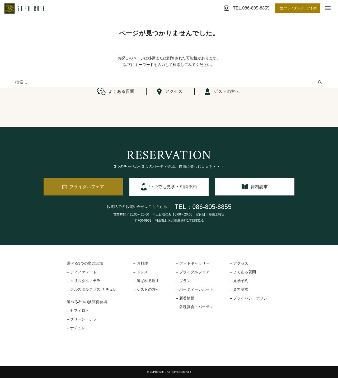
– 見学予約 (239, 281)
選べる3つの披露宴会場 (87, 302)
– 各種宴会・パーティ (194, 307)
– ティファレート (82, 272)
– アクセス (239, 263)
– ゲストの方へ (146, 289)
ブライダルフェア (86, 186)
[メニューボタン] (327, 8)
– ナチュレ (76, 328)
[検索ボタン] (320, 82)
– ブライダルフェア (193, 272)
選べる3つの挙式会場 (85, 263)
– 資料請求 (239, 289)
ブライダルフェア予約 (298, 8)
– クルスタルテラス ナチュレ (92, 289)
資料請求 (259, 186)
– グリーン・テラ (82, 319)
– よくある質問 (243, 272)
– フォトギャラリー (193, 263)
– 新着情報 (185, 298)
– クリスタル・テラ (84, 281)
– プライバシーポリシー (250, 298)
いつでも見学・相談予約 (173, 186)
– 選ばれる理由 (146, 281)
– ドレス (140, 272)
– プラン (183, 281)
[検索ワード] (169, 82)
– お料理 (140, 263)
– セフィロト (78, 310)
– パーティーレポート (194, 289)
